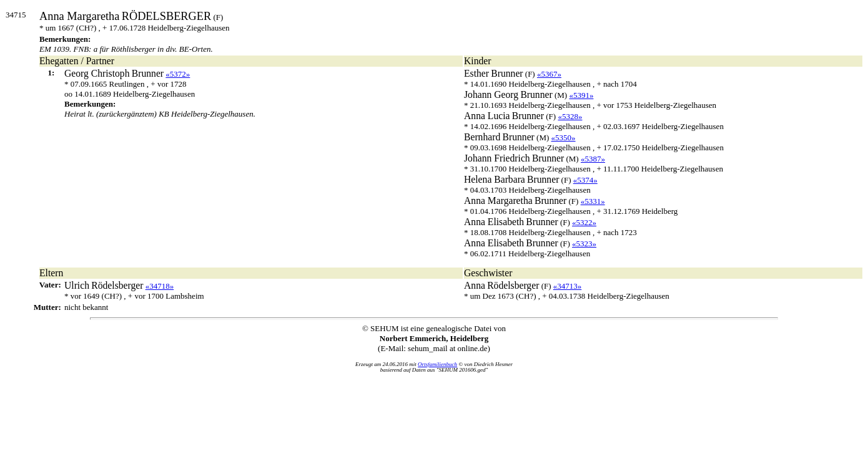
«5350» (563, 137)
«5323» (584, 243)
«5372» (177, 74)
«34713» (567, 286)
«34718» (159, 286)
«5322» (584, 222)
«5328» (570, 116)
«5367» (549, 74)
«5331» (593, 201)
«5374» (585, 180)
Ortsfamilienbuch (437, 364)
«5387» (593, 158)
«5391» (581, 95)
